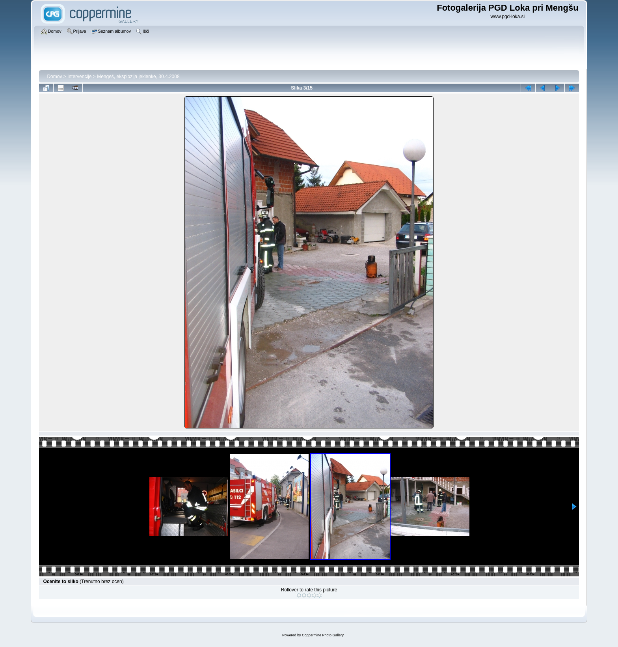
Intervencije (79, 76)
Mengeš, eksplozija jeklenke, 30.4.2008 (138, 76)
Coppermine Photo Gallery (323, 635)
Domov (54, 76)
